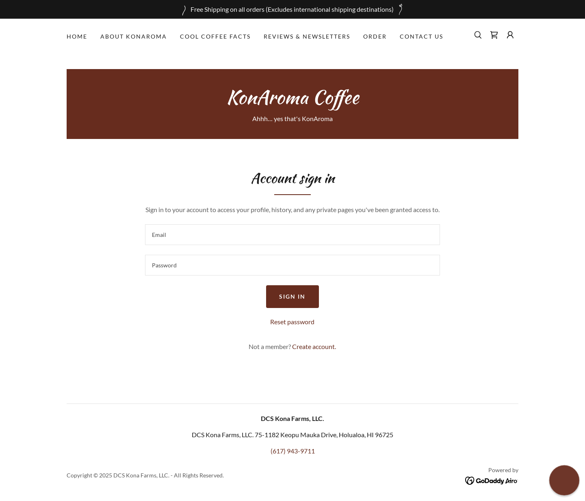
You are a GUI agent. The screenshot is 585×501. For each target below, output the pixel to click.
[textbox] (292, 234)
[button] (510, 35)
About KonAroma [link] (133, 36)
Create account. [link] (314, 346)
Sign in (292, 296)
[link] (494, 35)
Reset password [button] (292, 321)
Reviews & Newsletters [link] (307, 36)
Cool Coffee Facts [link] (215, 36)
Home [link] (77, 36)
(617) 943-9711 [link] (293, 451)
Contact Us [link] (421, 36)
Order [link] (375, 36)
